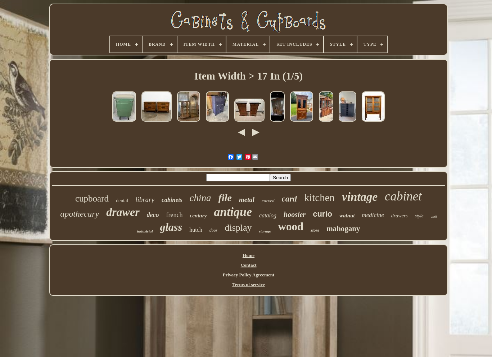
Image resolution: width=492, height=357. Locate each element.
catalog (267, 215)
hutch (195, 230)
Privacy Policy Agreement (248, 274)
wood (291, 226)
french (174, 214)
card (289, 198)
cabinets (172, 199)
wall (434, 217)
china (200, 198)
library (144, 199)
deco (153, 214)
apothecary (79, 213)
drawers (399, 215)
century (198, 215)
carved (268, 200)
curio (322, 213)
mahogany (343, 228)
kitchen (319, 197)
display (238, 227)
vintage (360, 196)
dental (122, 200)
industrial (145, 231)
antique (233, 211)
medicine (373, 215)
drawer (122, 211)
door (213, 230)
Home (248, 255)
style (419, 215)
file (225, 197)
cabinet (403, 196)
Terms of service (248, 284)
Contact (248, 265)
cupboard (92, 198)
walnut (347, 215)
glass (171, 227)
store (315, 230)
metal (246, 199)
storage (265, 231)
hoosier (295, 214)
